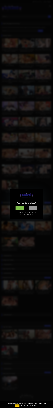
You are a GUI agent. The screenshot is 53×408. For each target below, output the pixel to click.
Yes (19, 208)
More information (25, 405)
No (33, 208)
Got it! (17, 405)
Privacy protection (34, 405)
